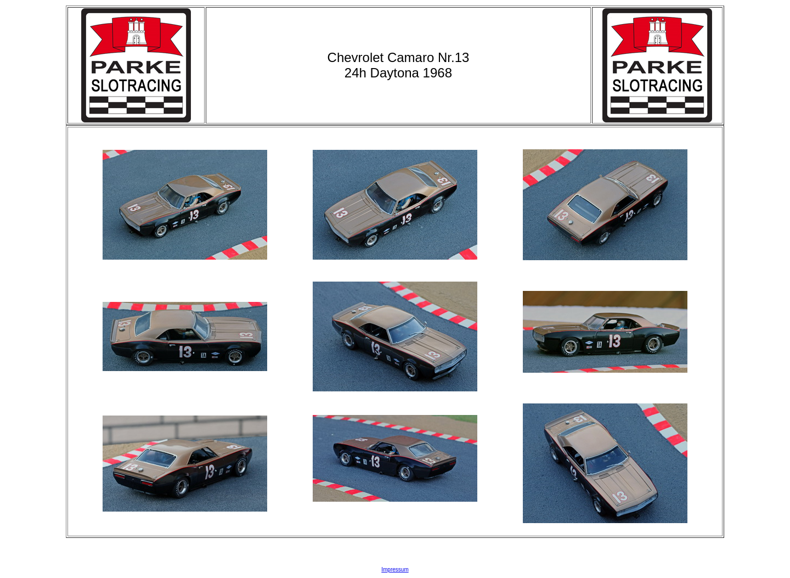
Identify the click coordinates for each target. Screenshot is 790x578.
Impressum (394, 569)
